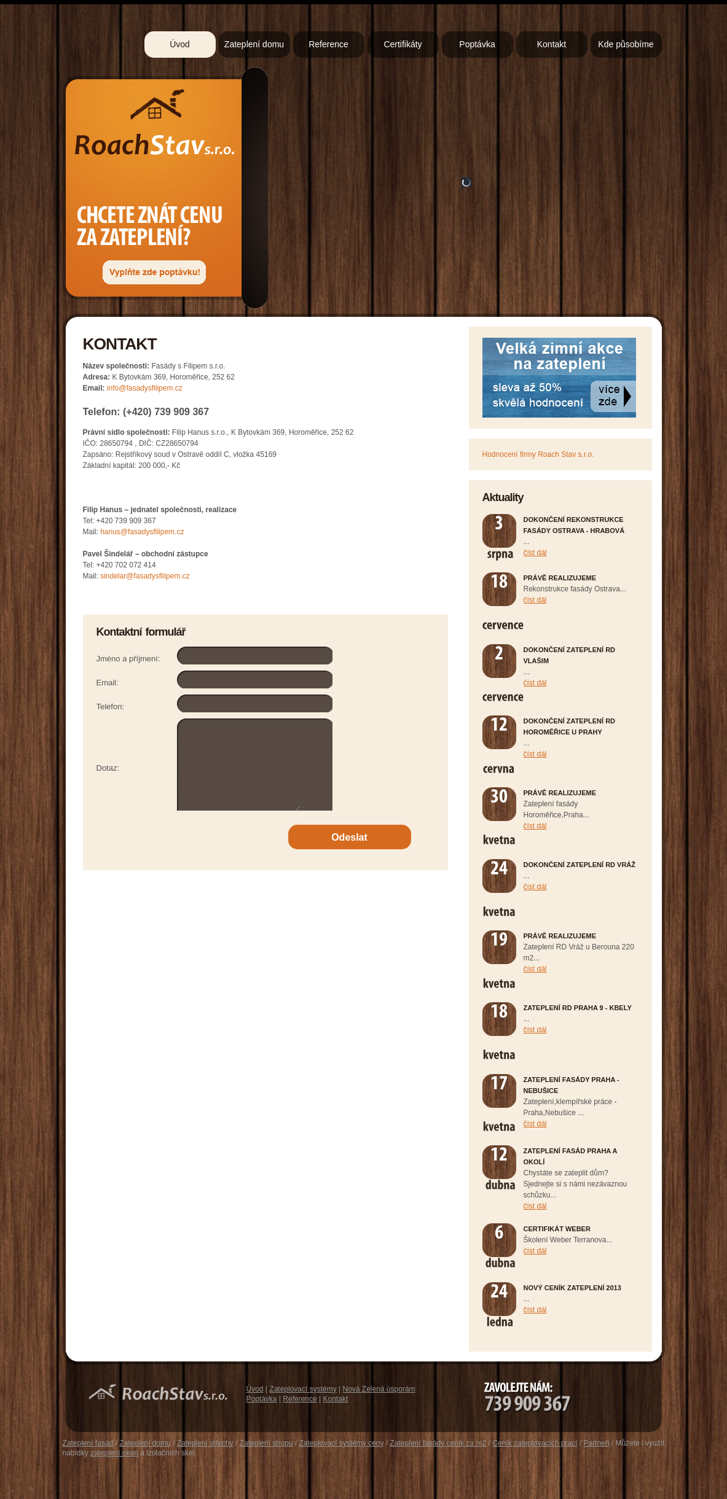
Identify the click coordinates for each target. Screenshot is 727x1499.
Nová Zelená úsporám (378, 1389)
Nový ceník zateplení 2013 (572, 1287)
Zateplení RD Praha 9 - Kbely (578, 1007)
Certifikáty (402, 44)
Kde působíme (625, 44)
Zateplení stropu (266, 1443)
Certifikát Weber (557, 1228)
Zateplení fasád (88, 1443)
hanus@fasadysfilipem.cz (142, 532)
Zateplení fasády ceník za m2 (438, 1443)
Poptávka (477, 44)
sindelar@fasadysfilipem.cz (145, 576)
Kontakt (551, 44)
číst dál (535, 552)
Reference (328, 44)
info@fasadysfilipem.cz (145, 388)
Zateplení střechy (205, 1443)
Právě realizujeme (560, 578)
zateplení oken (114, 1453)
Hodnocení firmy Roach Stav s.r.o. (538, 454)
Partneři (596, 1443)
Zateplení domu (254, 44)
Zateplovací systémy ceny (341, 1443)
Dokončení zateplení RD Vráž (580, 864)
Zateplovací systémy (302, 1389)
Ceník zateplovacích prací (534, 1443)
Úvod (180, 44)
